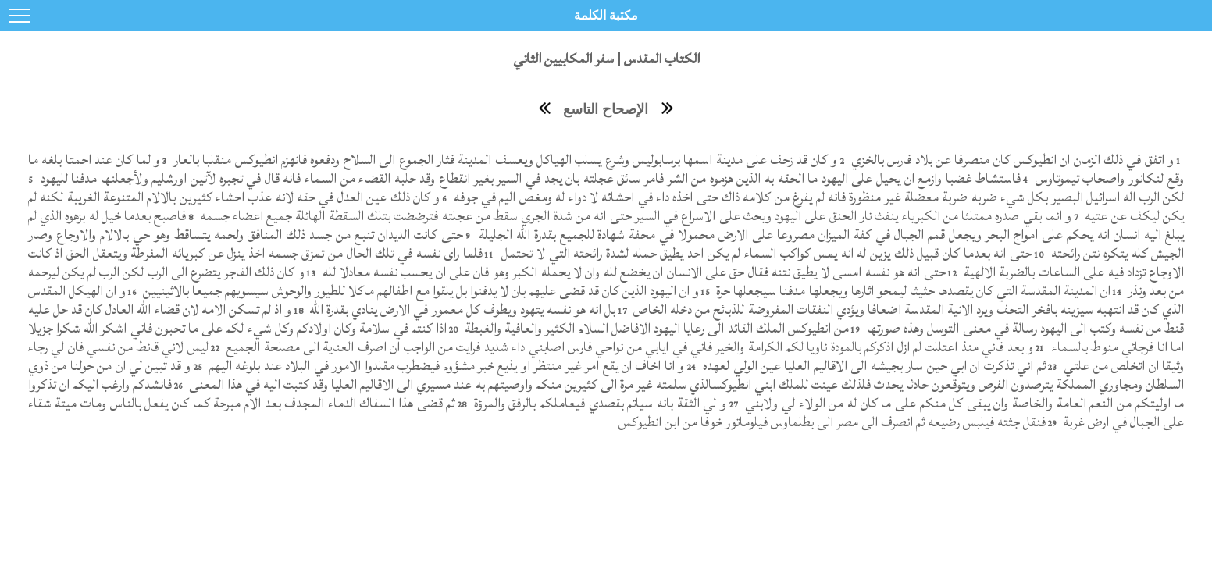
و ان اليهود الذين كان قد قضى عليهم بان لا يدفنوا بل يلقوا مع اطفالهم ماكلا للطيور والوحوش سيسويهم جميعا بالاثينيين (419, 290)
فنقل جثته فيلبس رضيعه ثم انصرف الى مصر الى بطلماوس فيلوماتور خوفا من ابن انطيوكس (832, 422)
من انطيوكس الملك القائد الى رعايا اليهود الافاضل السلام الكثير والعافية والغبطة (655, 328)
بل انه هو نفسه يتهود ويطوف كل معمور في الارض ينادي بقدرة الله (461, 309)
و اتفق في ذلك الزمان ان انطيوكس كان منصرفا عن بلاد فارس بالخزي (1011, 159)
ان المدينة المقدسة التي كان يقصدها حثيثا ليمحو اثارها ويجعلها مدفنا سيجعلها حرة (911, 290)
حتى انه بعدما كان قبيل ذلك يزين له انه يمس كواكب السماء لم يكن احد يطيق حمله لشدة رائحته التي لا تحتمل (765, 253)
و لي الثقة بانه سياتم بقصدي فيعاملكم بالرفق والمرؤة (598, 403)
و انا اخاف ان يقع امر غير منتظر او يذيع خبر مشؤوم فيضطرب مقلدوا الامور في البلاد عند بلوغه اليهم (445, 365)
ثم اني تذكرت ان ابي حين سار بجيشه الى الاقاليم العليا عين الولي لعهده (873, 365)
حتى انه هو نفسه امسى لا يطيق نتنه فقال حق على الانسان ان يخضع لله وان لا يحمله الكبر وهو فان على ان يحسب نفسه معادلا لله (632, 272)
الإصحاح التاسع (605, 109)
